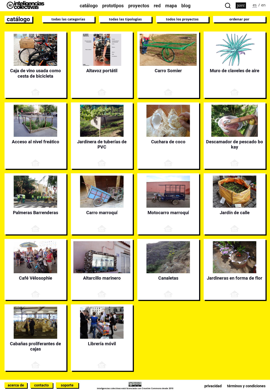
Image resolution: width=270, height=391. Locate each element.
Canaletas (168, 278)
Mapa (171, 5)
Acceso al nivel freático (35, 141)
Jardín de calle (235, 212)
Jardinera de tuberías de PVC (102, 144)
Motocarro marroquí (168, 212)
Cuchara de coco (168, 141)
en (263, 5)
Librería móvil (102, 343)
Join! (240, 5)
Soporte (67, 385)
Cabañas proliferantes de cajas (35, 346)
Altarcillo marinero (102, 278)
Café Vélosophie (35, 278)
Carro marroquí (102, 212)
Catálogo (89, 5)
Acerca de (16, 385)
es (255, 5)
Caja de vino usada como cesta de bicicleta (35, 73)
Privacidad (213, 386)
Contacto (41, 385)
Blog (185, 5)
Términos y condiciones (246, 386)
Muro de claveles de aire (234, 70)
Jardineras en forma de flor (234, 278)
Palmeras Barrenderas (35, 212)
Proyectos (138, 5)
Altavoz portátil (101, 70)
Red (157, 5)
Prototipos (113, 5)
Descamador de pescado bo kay (234, 144)
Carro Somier (168, 70)
